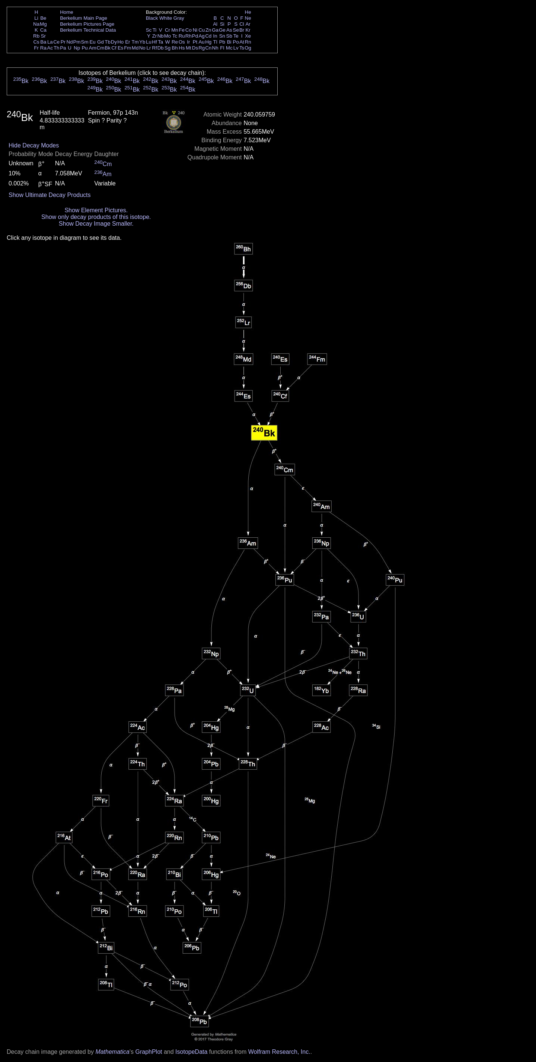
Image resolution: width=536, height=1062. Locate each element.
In (215, 36)
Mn (174, 30)
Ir (188, 42)
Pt (195, 42)
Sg (167, 48)
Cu (201, 30)
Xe (248, 36)
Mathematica (112, 1052)
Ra (43, 48)
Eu (92, 42)
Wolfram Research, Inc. (279, 1052)
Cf (113, 48)
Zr (154, 36)
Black (152, 18)
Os (182, 42)
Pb (222, 42)
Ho (120, 42)
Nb (160, 36)
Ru (182, 36)
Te (236, 36)
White (165, 18)
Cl (241, 24)
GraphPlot (148, 1052)
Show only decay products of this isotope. (96, 217)
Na (36, 24)
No (142, 48)
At (241, 42)
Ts (241, 48)
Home (66, 12)
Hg (208, 42)
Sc (149, 30)
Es (121, 48)
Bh (175, 48)
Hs (182, 48)
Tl (215, 42)
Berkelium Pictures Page (87, 24)
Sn (222, 36)
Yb (142, 42)
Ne (248, 18)
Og (248, 48)
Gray (178, 18)
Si (222, 24)
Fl (222, 48)
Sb (229, 36)
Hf (154, 42)
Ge (222, 30)
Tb (108, 42)
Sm (85, 42)
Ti (155, 30)
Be (43, 18)
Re (175, 42)
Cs (36, 42)
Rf (154, 48)
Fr (36, 48)
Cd (208, 36)
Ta (160, 42)
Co (188, 30)
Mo (167, 36)
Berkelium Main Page (83, 18)
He (248, 12)
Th (57, 48)
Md (135, 48)
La (50, 42)
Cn (208, 48)
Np (77, 48)
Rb (36, 36)
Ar (247, 24)
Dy (114, 42)
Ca (43, 30)
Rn (248, 42)
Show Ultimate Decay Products (50, 195)
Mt (188, 48)
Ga (215, 30)
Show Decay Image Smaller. (96, 223)
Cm (101, 48)
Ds (195, 48)
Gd (100, 42)
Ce (56, 42)
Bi (229, 42)
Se (236, 30)
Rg (201, 48)
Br (241, 30)
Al (215, 24)
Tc (174, 36)
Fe (182, 30)
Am (92, 48)
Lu (148, 42)
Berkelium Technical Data (88, 30)
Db (160, 48)
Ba (43, 42)
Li (36, 18)
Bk (108, 48)
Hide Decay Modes (34, 145)
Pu (84, 48)
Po (236, 42)
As (229, 30)
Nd (70, 42)
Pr (63, 42)
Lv (236, 48)
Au (201, 42)
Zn (208, 30)
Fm (127, 48)
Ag (201, 36)
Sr (43, 36)
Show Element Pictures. (96, 210)
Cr (167, 30)
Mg (43, 24)
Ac (50, 48)
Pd (195, 36)
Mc (229, 48)
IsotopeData (191, 1052)
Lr (149, 48)
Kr (247, 30)
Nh (215, 48)
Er (127, 42)
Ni (195, 30)
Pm (77, 42)
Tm (134, 42)
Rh (188, 36)
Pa (63, 48)
